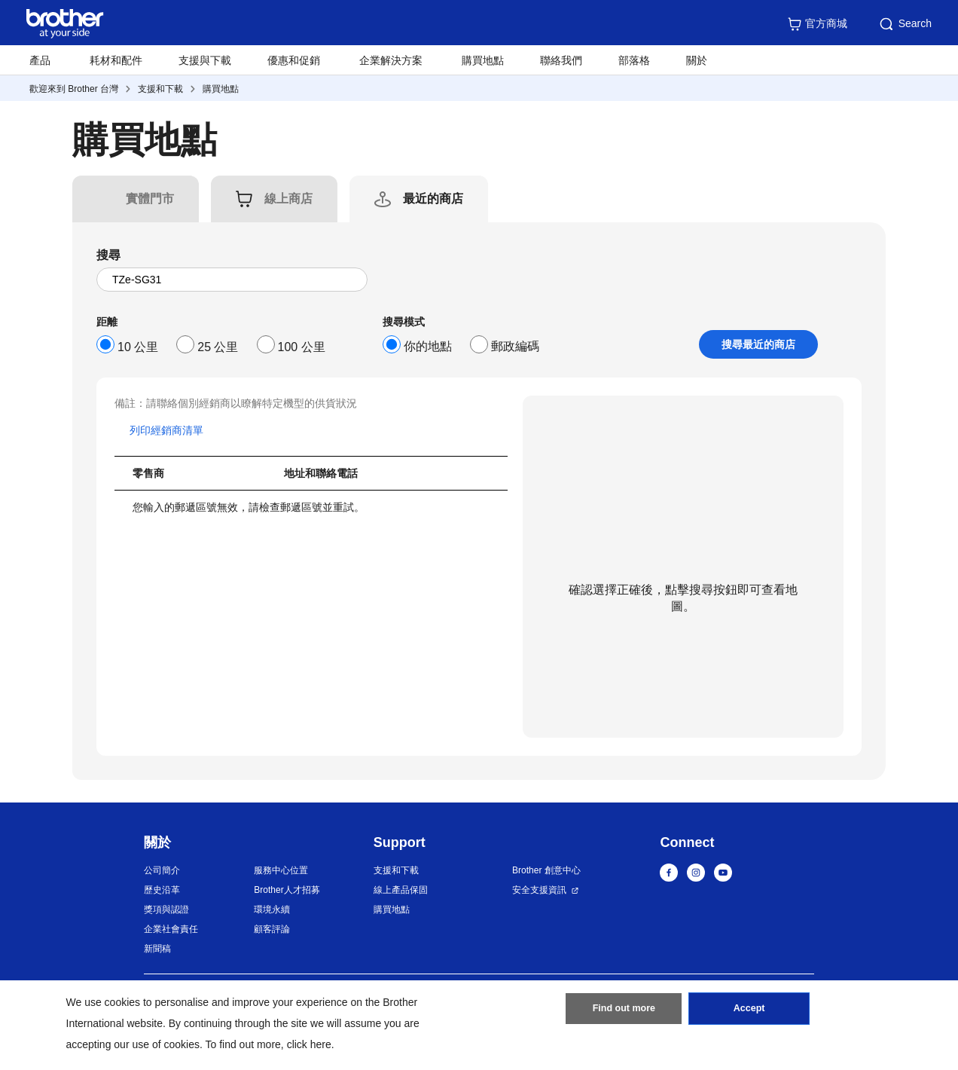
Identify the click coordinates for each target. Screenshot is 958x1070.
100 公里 (301, 347)
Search (904, 24)
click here (309, 1044)
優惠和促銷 (293, 60)
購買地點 (483, 60)
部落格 (634, 60)
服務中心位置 (281, 870)
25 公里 (217, 347)
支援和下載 (160, 89)
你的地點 (428, 346)
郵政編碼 (515, 346)
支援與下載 (204, 60)
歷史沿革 (162, 890)
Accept (749, 1012)
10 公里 (137, 347)
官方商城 (817, 24)
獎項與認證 (166, 909)
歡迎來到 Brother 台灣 (73, 89)
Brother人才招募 (286, 890)
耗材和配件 (116, 60)
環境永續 (272, 909)
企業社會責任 (171, 929)
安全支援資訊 (539, 890)
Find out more (623, 1012)
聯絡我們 (561, 60)
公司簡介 (162, 870)
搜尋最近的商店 (758, 344)
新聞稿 (157, 948)
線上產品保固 (401, 890)
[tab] (150, 199)
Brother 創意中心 (546, 870)
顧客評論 (272, 929)
